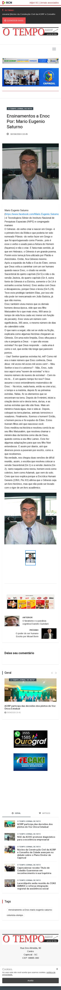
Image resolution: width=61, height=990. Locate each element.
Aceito (30, 980)
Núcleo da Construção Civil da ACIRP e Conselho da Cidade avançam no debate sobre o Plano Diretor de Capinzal (36, 853)
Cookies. (7, 969)
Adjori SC (34, 2)
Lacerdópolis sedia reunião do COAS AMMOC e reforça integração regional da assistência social (36, 886)
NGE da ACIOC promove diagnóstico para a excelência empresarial (36, 838)
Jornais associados (49, 2)
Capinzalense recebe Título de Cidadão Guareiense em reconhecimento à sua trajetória (34, 870)
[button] (8, 518)
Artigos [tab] (44, 813)
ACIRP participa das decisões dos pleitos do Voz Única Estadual (30, 707)
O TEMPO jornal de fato (20, 108)
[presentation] (51, 673)
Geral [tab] (16, 813)
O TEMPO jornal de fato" (22, 680)
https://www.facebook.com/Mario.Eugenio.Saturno (32, 214)
